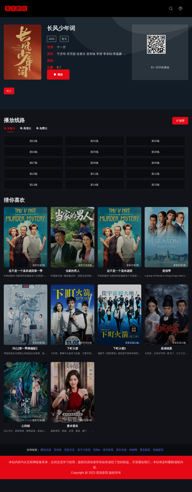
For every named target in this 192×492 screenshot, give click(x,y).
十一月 (61, 47)
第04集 (133, 140)
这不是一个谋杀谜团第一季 (25, 270)
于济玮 (62, 53)
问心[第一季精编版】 (25, 348)
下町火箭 (72, 348)
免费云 (41, 128)
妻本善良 (72, 425)
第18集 (96, 173)
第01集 (21, 140)
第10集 (170, 151)
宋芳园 (71, 53)
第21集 (21, 184)
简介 (9, 90)
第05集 (170, 140)
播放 (58, 74)
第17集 (59, 173)
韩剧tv (97, 449)
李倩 (99, 53)
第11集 (21, 162)
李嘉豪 (118, 53)
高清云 (25, 128)
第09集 (133, 151)
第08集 (96, 151)
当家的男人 (73, 270)
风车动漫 (121, 449)
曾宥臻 (91, 53)
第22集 (59, 184)
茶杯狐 (58, 449)
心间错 (25, 425)
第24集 (133, 184)
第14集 (133, 162)
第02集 (59, 140)
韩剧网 (133, 449)
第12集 (59, 162)
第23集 (96, 184)
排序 (180, 120)
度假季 (166, 270)
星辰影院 (145, 449)
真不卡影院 (84, 449)
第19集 (133, 173)
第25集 (170, 184)
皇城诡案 (166, 348)
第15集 (170, 162)
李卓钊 (108, 53)
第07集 (59, 151)
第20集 (170, 173)
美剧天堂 (69, 449)
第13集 (96, 162)
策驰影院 (158, 449)
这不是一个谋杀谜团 (119, 270)
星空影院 (108, 449)
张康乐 (81, 53)
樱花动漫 (46, 449)
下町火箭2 (119, 348)
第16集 (21, 173)
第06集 (21, 151)
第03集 (96, 140)
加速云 (9, 128)
